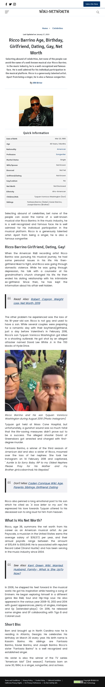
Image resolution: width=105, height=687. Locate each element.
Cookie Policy (40, 680)
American (61, 149)
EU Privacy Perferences (33, 683)
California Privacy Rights (13, 683)
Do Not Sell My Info (50, 683)
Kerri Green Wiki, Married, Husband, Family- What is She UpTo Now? (38, 569)
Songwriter (61, 154)
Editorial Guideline (54, 680)
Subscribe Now (92, 4)
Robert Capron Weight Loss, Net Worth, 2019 (38, 301)
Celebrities (57, 28)
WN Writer (37, 82)
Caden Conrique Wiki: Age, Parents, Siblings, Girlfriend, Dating (38, 485)
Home (45, 28)
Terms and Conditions (12, 680)
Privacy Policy (28, 680)
